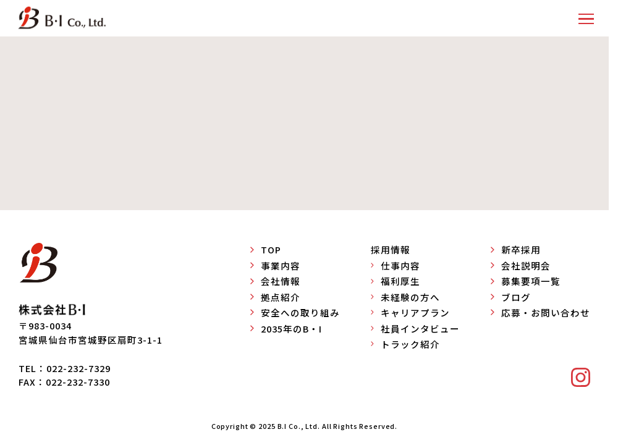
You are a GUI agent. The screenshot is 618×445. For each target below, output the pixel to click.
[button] (586, 18)
